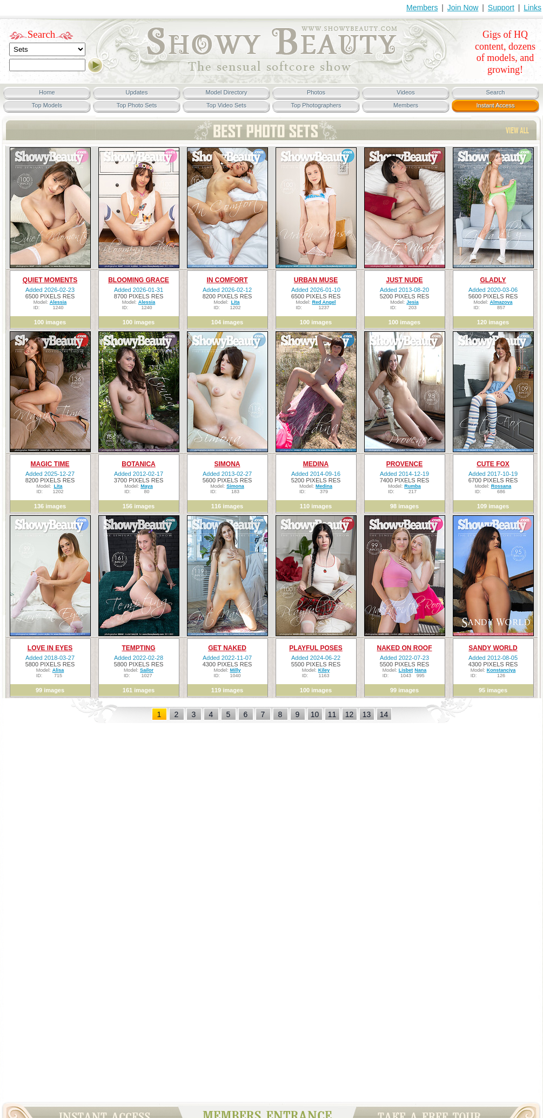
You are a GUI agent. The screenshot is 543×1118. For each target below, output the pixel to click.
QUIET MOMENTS (50, 280)
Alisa (58, 670)
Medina (324, 486)
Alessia (58, 302)
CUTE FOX (493, 464)
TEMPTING (139, 648)
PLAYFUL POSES (316, 648)
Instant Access (496, 105)
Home (47, 92)
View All (517, 130)
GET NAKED (227, 648)
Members (422, 7)
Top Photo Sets (137, 105)
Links (532, 7)
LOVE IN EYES (50, 648)
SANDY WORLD (492, 648)
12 (349, 714)
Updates (137, 92)
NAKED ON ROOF (404, 648)
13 (367, 714)
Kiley (324, 670)
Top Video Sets (226, 105)
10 (315, 714)
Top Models (47, 105)
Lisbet (406, 670)
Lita (235, 302)
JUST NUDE (404, 280)
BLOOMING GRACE (138, 280)
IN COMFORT (227, 280)
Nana (420, 670)
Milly (235, 670)
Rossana (501, 486)
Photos (316, 92)
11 (332, 714)
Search (42, 34)
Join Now (463, 7)
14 (384, 714)
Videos (405, 92)
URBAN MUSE (316, 280)
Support (501, 7)
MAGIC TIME (50, 464)
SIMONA (227, 464)
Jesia (412, 302)
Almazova (501, 302)
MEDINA (316, 464)
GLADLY (493, 280)
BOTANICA (138, 464)
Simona (235, 486)
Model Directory (226, 92)
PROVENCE (404, 464)
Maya (146, 486)
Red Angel (324, 302)
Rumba (412, 486)
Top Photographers (316, 105)
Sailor (146, 670)
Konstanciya (501, 670)
